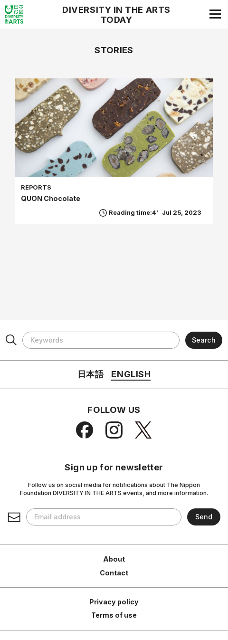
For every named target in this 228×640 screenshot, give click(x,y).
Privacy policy (114, 602)
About (114, 559)
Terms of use (114, 615)
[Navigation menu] (215, 14)
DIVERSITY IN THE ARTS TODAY (116, 15)
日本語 (90, 374)
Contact (114, 573)
